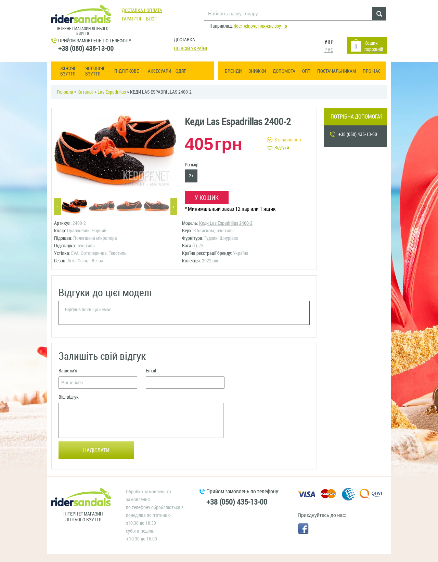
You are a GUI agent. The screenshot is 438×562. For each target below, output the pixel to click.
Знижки (257, 71)
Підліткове (126, 71)
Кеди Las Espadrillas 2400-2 (226, 223)
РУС (328, 50)
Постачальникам (336, 71)
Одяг (181, 71)
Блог (151, 19)
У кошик (207, 198)
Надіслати (96, 450)
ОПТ (306, 71)
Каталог (85, 92)
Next (173, 207)
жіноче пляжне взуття (265, 26)
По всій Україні (190, 49)
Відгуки (281, 148)
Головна (65, 92)
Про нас (372, 71)
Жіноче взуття (68, 71)
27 (191, 176)
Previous (57, 207)
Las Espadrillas (112, 92)
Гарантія (131, 19)
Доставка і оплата (142, 10)
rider (238, 26)
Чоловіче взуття (95, 71)
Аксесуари (159, 71)
